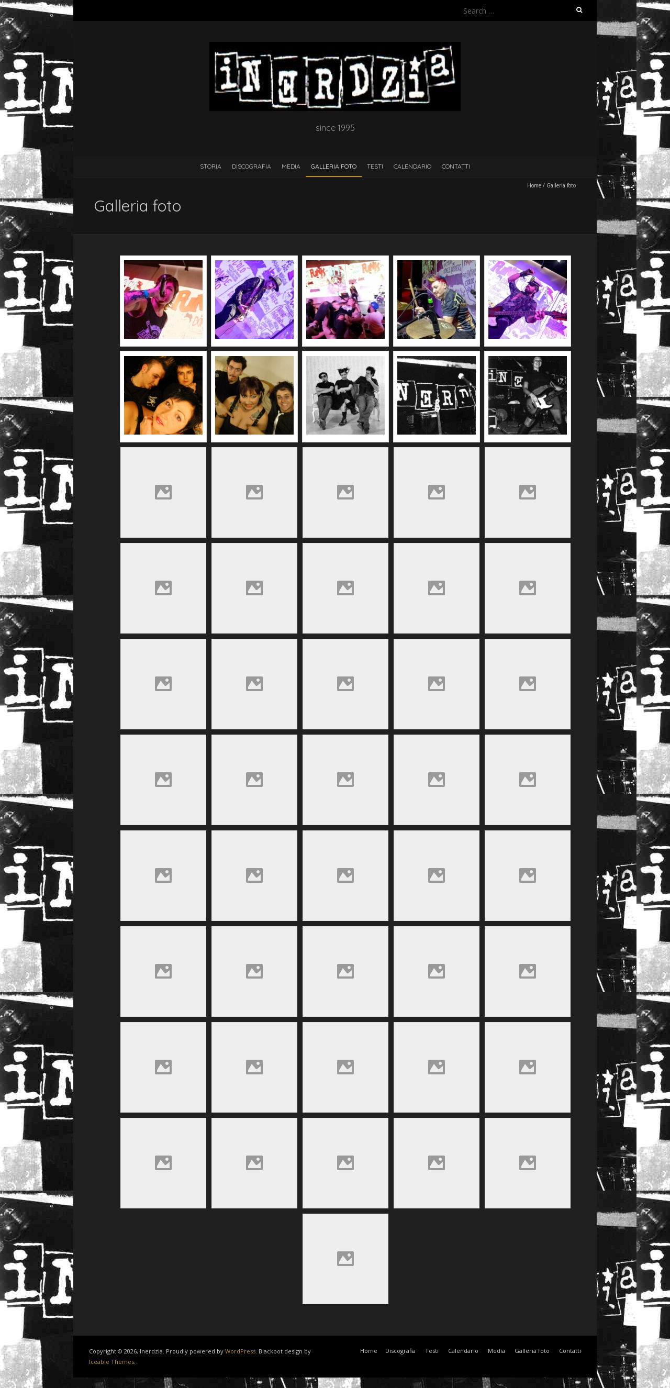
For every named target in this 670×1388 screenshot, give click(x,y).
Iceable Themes (111, 1361)
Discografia (251, 166)
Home (534, 185)
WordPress (240, 1351)
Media (291, 166)
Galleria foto (333, 166)
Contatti (456, 166)
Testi (375, 166)
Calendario (412, 166)
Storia (210, 166)
